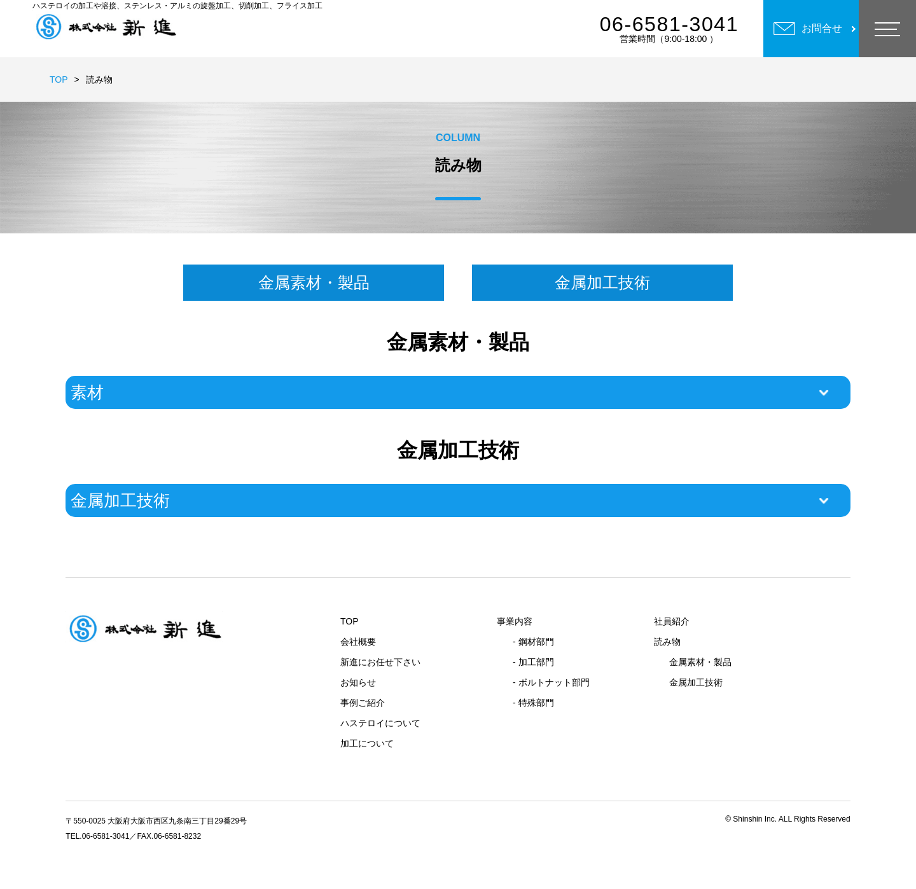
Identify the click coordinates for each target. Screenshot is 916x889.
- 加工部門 (533, 662)
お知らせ (358, 682)
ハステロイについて (380, 723)
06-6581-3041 (669, 24)
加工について (367, 743)
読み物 (667, 642)
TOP (59, 79)
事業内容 (514, 621)
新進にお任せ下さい (380, 662)
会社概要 (358, 642)
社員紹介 (672, 621)
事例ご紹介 (362, 703)
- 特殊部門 (533, 703)
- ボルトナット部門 (551, 682)
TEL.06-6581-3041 (97, 836)
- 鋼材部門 (533, 642)
